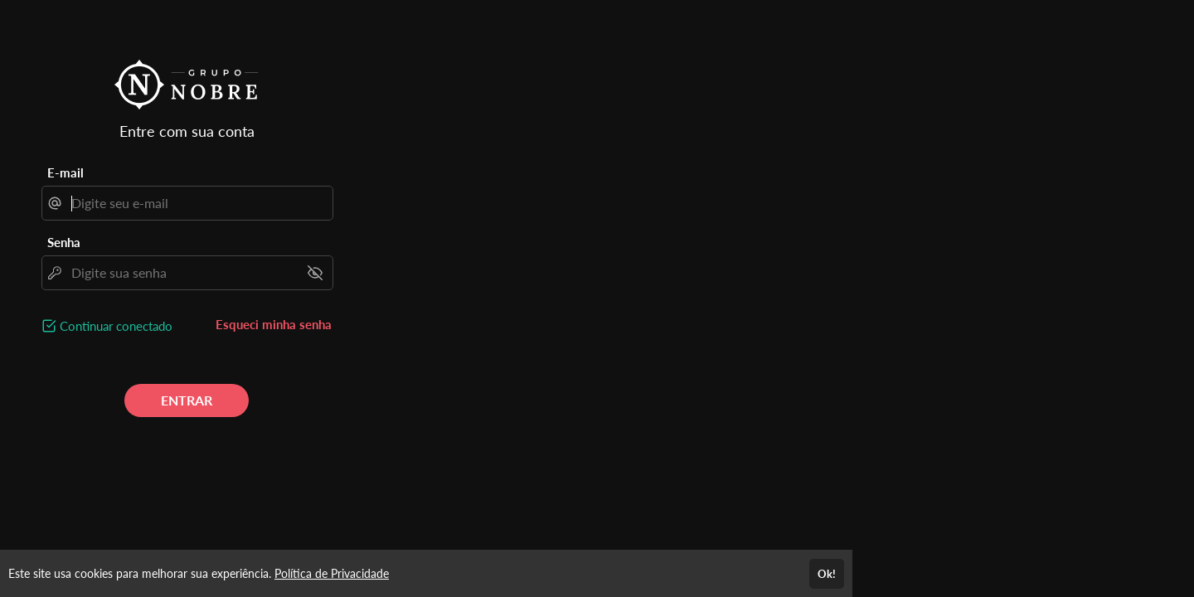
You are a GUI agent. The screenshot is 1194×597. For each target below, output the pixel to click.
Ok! (827, 573)
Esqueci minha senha (274, 324)
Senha (63, 242)
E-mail (65, 172)
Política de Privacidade (331, 573)
